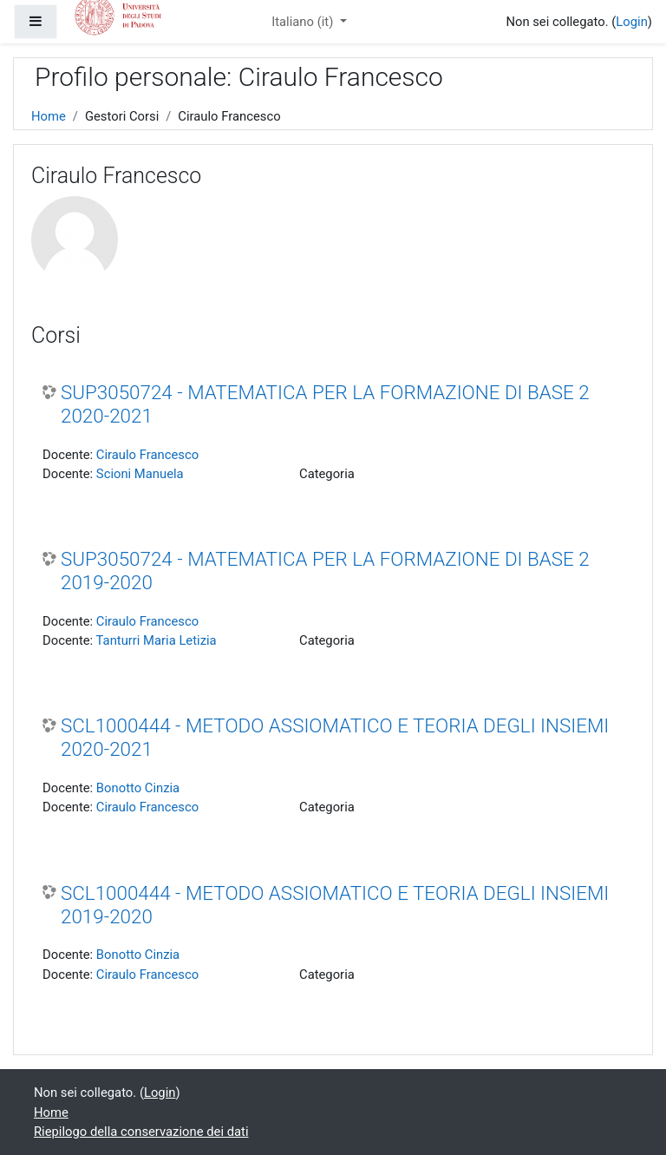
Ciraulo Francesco (147, 455)
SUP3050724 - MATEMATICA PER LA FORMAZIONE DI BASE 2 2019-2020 (325, 571)
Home (48, 116)
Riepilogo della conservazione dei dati (141, 1131)
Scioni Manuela (140, 474)
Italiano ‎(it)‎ (303, 22)
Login (632, 22)
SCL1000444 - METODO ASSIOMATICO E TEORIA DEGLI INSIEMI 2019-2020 (335, 905)
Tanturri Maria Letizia (156, 640)
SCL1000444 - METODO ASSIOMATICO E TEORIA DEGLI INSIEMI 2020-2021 (335, 737)
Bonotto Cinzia (138, 788)
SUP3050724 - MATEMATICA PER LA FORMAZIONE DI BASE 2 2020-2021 (325, 404)
